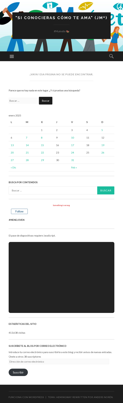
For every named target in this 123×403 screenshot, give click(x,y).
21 (27, 152)
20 (12, 152)
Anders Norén (103, 397)
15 (42, 145)
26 (102, 152)
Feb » (74, 167)
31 (72, 160)
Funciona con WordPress (26, 397)
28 (27, 160)
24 (72, 152)
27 (12, 160)
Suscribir (18, 372)
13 (12, 145)
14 (27, 145)
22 (42, 152)
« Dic (13, 167)
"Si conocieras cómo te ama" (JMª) (61, 17)
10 (72, 137)
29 (42, 160)
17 (72, 145)
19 (102, 145)
